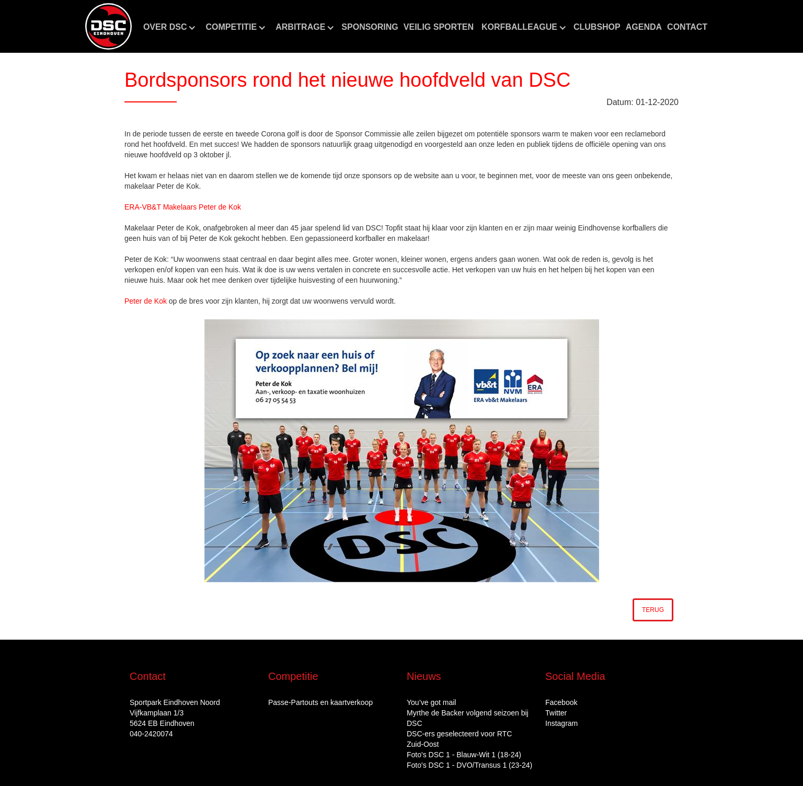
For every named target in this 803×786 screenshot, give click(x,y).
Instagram (561, 723)
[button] (169, 27)
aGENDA (644, 26)
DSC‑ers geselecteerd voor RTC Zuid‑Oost (459, 739)
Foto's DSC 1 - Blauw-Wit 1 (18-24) (464, 754)
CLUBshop (597, 26)
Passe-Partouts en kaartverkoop (320, 702)
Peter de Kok (145, 301)
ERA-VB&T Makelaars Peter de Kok (182, 207)
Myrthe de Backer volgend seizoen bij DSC (468, 718)
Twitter (556, 713)
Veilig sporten (439, 26)
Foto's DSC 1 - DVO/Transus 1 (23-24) (469, 765)
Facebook (561, 702)
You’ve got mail (431, 702)
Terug (653, 610)
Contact (687, 26)
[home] (108, 26)
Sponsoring (369, 26)
